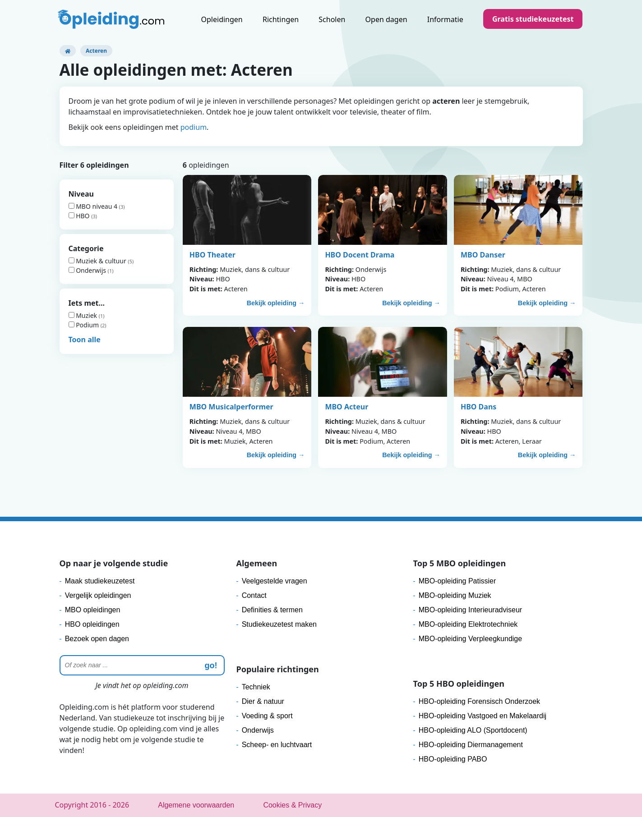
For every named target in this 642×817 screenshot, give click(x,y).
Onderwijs (88, 270)
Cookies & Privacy (292, 805)
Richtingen (281, 19)
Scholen (332, 19)
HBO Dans (478, 407)
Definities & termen (272, 610)
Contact (254, 595)
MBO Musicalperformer (231, 407)
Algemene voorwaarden (196, 805)
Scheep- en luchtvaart (277, 744)
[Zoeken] (142, 665)
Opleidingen (222, 19)
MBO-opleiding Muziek (455, 595)
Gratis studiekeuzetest (533, 19)
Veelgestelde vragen (274, 581)
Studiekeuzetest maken (279, 624)
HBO (80, 215)
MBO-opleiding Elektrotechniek (468, 624)
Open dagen (386, 19)
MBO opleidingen (92, 610)
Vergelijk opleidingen (98, 595)
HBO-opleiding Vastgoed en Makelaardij (482, 716)
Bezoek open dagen (97, 639)
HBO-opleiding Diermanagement (471, 744)
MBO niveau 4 (94, 206)
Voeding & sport (267, 716)
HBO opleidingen (92, 624)
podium (193, 127)
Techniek (256, 687)
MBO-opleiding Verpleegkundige (470, 639)
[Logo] (112, 20)
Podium (85, 325)
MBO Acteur (346, 407)
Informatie (445, 19)
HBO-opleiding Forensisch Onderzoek (479, 701)
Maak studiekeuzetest (100, 581)
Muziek (84, 315)
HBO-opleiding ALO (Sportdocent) (473, 730)
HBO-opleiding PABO (453, 759)
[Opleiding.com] (68, 50)
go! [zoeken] (211, 665)
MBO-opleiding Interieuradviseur (470, 610)
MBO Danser (483, 255)
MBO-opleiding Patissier (457, 581)
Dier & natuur (263, 701)
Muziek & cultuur (98, 261)
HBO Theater (212, 255)
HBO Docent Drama (359, 255)
